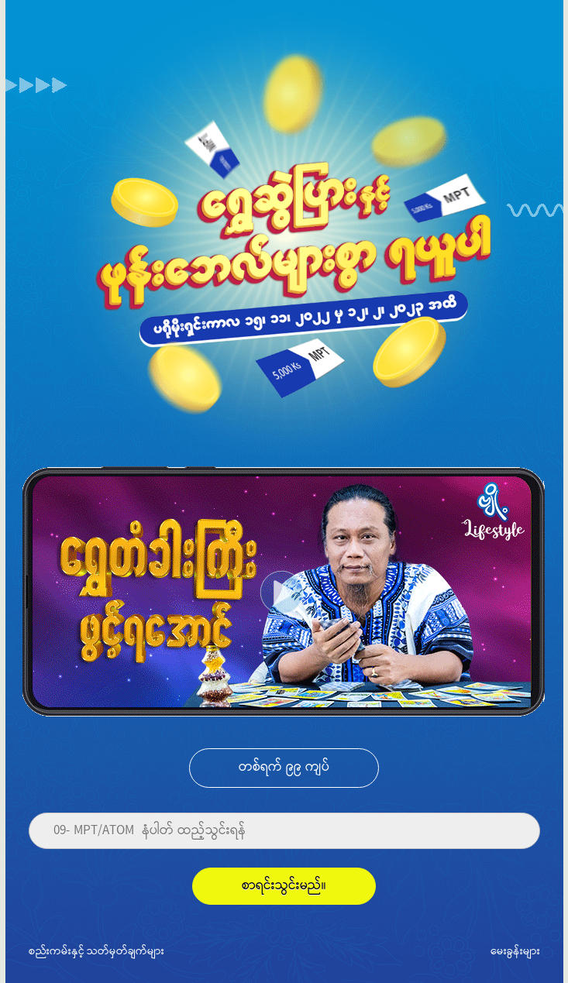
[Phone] (284, 831)
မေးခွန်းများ (515, 950)
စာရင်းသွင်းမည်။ (284, 885)
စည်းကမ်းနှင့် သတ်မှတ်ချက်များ (97, 950)
